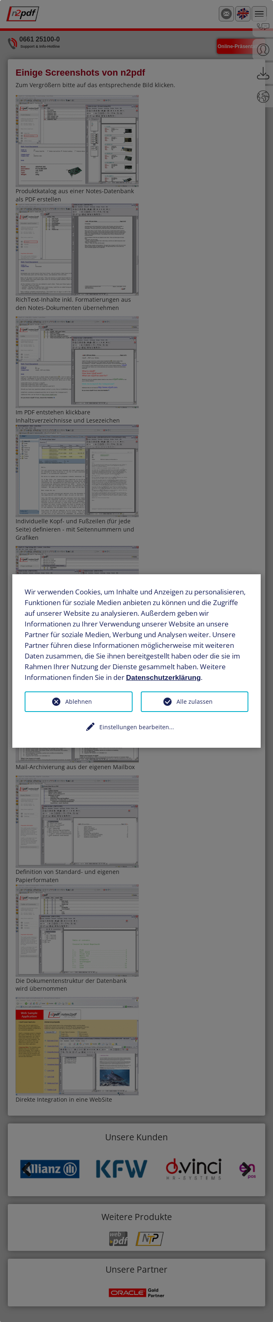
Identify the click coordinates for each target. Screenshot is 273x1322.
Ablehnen (78, 701)
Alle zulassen (195, 701)
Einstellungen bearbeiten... (136, 727)
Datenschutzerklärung (163, 677)
